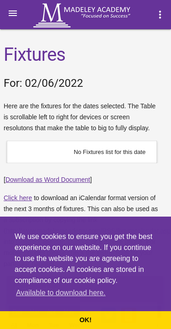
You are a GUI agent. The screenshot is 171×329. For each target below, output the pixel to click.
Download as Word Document (47, 179)
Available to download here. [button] (60, 293)
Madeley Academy (94, 15)
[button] (13, 13)
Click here (18, 198)
